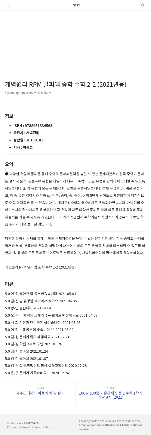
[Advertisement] (75, 40)
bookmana (31, 423)
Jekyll (27, 427)
